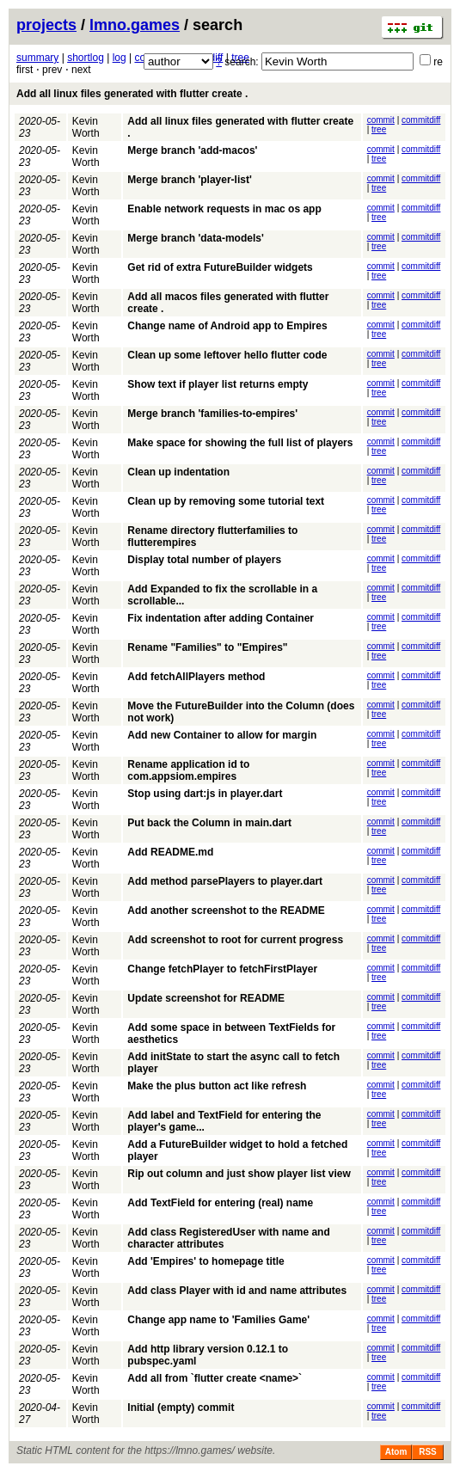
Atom (396, 1452)
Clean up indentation (178, 472)
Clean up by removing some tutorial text (225, 501)
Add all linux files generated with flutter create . (132, 94)
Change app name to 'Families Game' (218, 1320)
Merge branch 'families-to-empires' (212, 414)
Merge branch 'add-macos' (192, 150)
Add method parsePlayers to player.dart (224, 881)
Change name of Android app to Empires (227, 326)
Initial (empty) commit (180, 1407)
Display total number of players (204, 560)
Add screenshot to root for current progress (235, 940)
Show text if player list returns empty (217, 384)
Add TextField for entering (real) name (220, 1203)
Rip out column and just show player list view (238, 1174)
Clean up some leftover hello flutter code (227, 355)
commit (381, 120)
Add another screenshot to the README (225, 911)
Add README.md (170, 852)
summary (37, 58)
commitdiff (421, 120)
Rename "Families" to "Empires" (207, 647)
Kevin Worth (86, 127)
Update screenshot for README (206, 998)
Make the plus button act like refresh (216, 1086)
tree (378, 129)
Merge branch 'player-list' (189, 180)
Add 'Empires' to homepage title (205, 1261)
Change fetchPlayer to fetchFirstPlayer (222, 969)
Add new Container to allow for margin (221, 735)
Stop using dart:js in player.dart (204, 794)
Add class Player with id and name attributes (237, 1291)
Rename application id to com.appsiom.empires (188, 770)
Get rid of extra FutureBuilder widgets (219, 267)
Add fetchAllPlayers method (196, 677)
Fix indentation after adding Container (220, 618)
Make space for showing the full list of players (240, 443)
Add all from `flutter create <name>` (214, 1378)
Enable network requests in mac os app (224, 209)
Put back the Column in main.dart (209, 823)
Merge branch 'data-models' (195, 238)
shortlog (85, 58)
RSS (428, 1452)
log (119, 58)
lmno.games (134, 25)
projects (46, 25)
